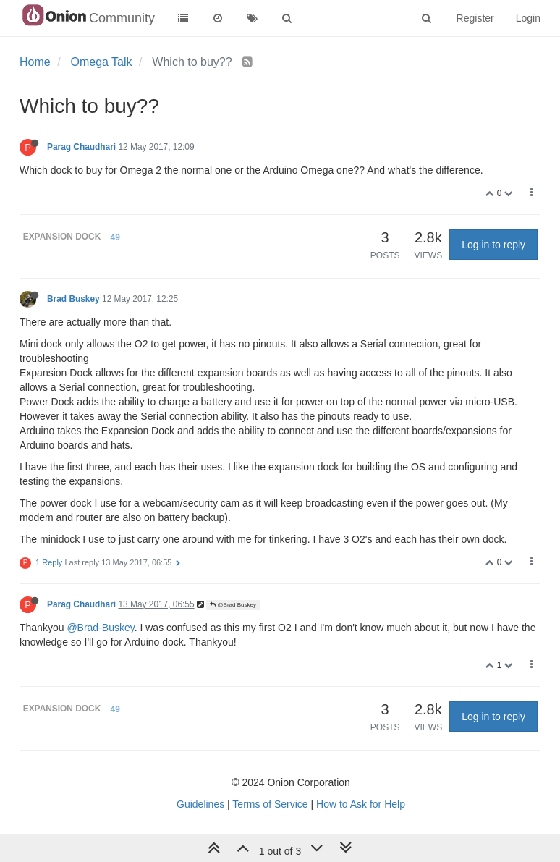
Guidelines (200, 804)
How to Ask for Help (360, 804)
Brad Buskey (73, 299)
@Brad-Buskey (100, 627)
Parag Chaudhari (81, 147)
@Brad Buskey (233, 604)
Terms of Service (269, 804)
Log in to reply (493, 244)
